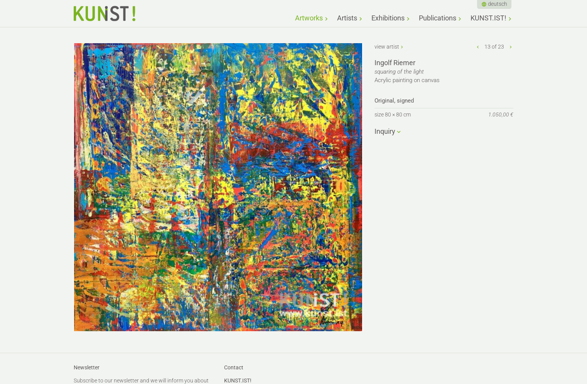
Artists (347, 18)
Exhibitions (388, 18)
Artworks (309, 18)
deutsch (497, 4)
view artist (386, 47)
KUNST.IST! (488, 18)
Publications (437, 18)
